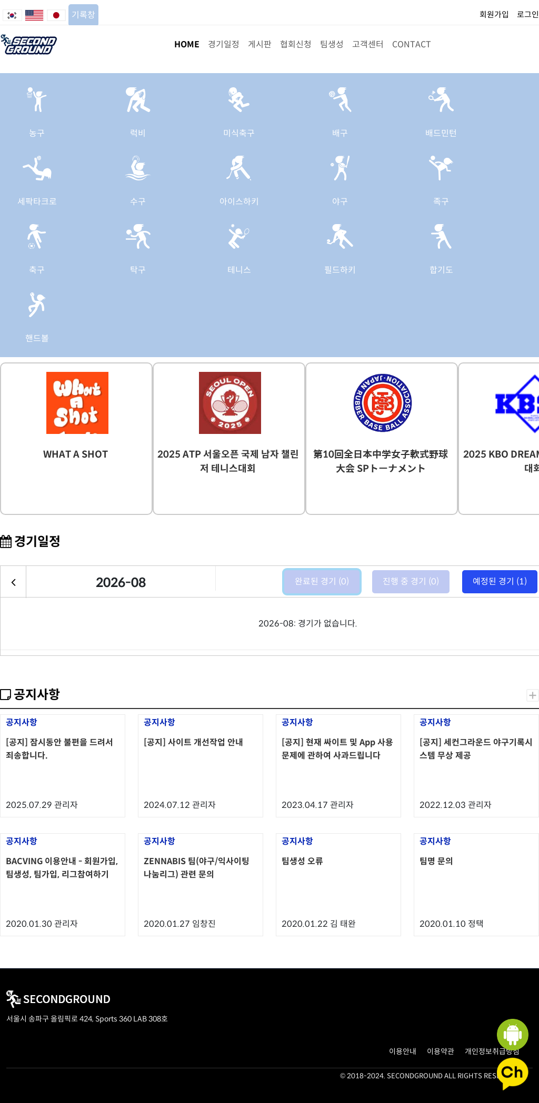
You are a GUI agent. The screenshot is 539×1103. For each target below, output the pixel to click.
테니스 (239, 270)
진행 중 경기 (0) (411, 581)
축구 (37, 270)
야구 (340, 201)
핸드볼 (37, 338)
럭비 (138, 133)
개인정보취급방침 (492, 1051)
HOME (186, 44)
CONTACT (411, 44)
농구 (37, 133)
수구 (138, 201)
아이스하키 (239, 201)
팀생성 (332, 44)
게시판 (260, 44)
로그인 (528, 14)
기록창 (83, 15)
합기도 (441, 270)
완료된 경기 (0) (322, 581)
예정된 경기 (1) (500, 581)
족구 (441, 201)
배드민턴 (441, 133)
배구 (340, 133)
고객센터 (368, 44)
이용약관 (440, 1051)
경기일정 (223, 44)
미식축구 (239, 133)
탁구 (138, 270)
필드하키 (340, 270)
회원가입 (494, 14)
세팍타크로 (37, 201)
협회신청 (296, 44)
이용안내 (402, 1051)
